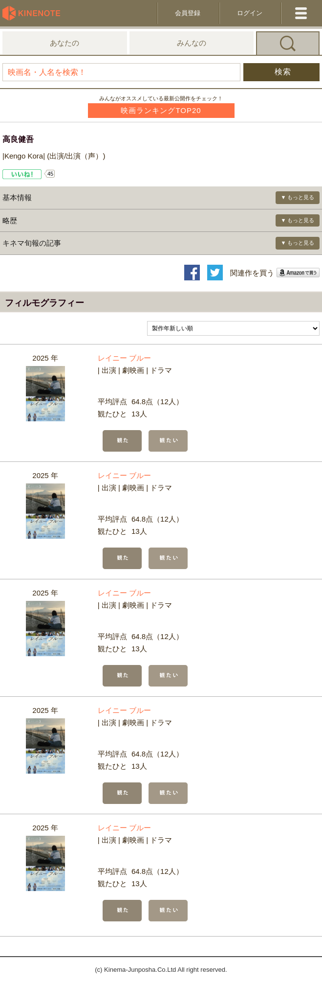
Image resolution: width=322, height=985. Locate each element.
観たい (168, 441)
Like (22, 174)
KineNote (34, 13)
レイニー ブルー (124, 358)
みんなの (191, 43)
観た (122, 441)
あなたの (64, 43)
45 (50, 174)
